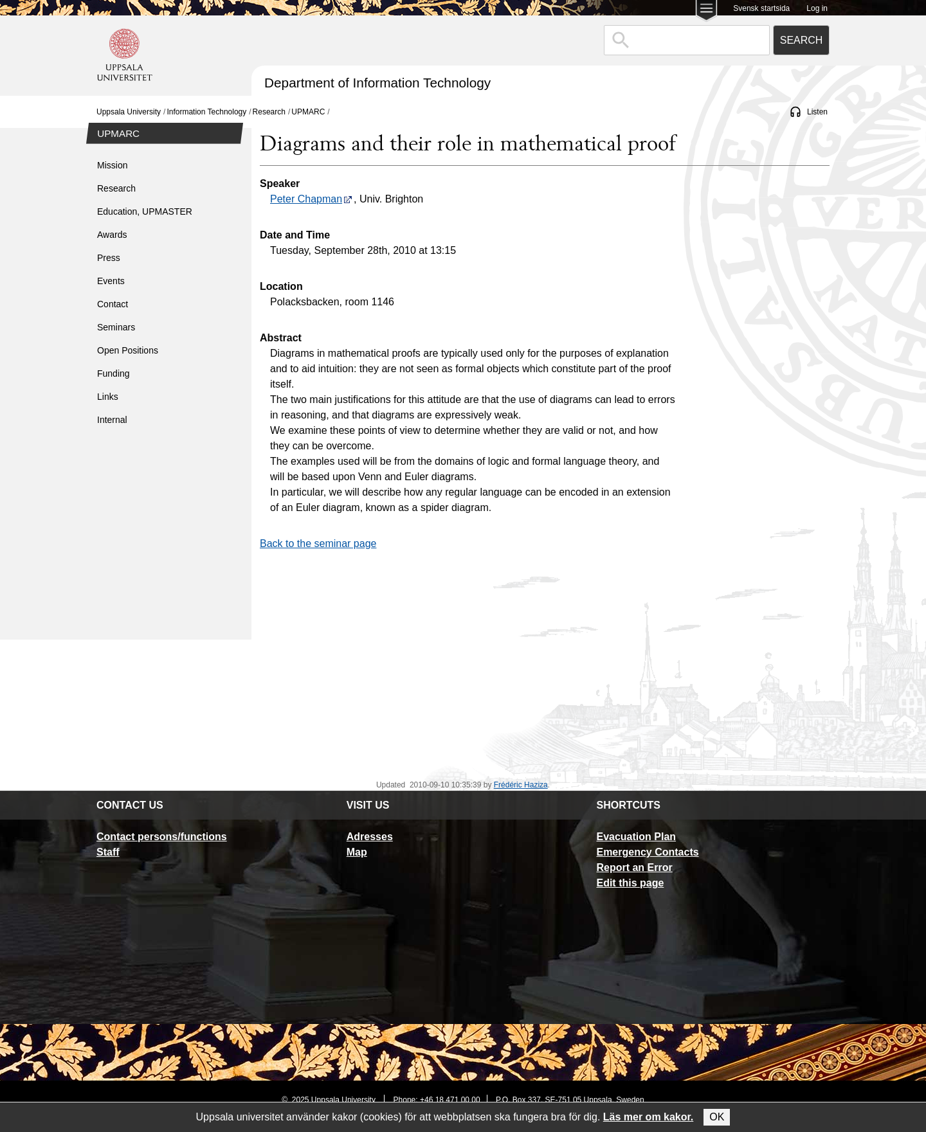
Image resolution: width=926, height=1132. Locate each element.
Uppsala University (128, 111)
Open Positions (127, 350)
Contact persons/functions (161, 836)
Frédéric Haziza (521, 784)
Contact (112, 304)
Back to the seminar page (318, 543)
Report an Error (634, 867)
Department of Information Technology (377, 82)
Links (107, 396)
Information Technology (206, 111)
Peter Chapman (311, 198)
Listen (817, 111)
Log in (817, 8)
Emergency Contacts (647, 852)
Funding (113, 373)
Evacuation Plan (636, 836)
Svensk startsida (761, 8)
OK (716, 1116)
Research (269, 111)
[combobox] (687, 40)
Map (357, 852)
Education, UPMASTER (144, 211)
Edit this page (630, 882)
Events (111, 281)
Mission (112, 165)
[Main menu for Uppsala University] (706, 12)
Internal (112, 420)
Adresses (370, 836)
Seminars (116, 327)
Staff (108, 852)
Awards (112, 234)
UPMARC (308, 111)
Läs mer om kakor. (648, 1116)
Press (108, 258)
